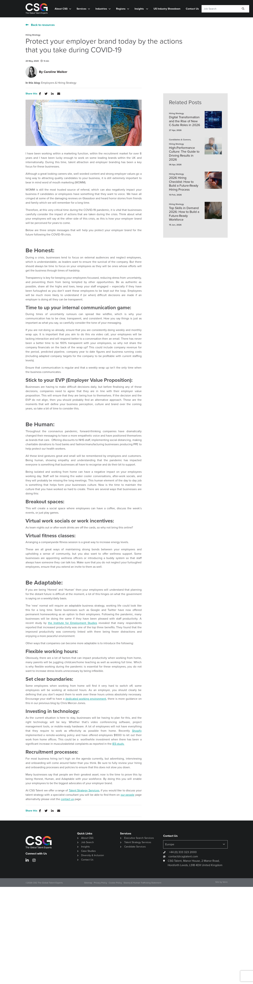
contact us (67, 799)
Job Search (87, 842)
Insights (140, 8)
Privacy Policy (100, 882)
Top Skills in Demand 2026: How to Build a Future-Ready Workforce (184, 214)
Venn (225, 882)
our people (127, 795)
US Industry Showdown (167, 8)
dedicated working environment (85, 699)
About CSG (61, 8)
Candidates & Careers (180, 139)
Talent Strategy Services (84, 790)
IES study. (118, 744)
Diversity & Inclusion (92, 855)
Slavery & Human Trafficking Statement (142, 882)
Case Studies (88, 851)
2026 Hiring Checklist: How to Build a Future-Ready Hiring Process (183, 184)
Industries (101, 8)
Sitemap (88, 882)
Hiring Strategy (33, 34)
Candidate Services (135, 847)
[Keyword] (219, 8)
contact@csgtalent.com (183, 856)
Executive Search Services (139, 838)
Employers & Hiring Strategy (58, 82)
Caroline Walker (55, 71)
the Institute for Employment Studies (72, 623)
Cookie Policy (115, 882)
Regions (121, 8)
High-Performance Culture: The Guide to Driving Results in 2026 (184, 153)
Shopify (137, 731)
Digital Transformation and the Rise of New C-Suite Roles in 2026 (184, 121)
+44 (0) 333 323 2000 (182, 852)
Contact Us (192, 8)
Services (81, 8)
